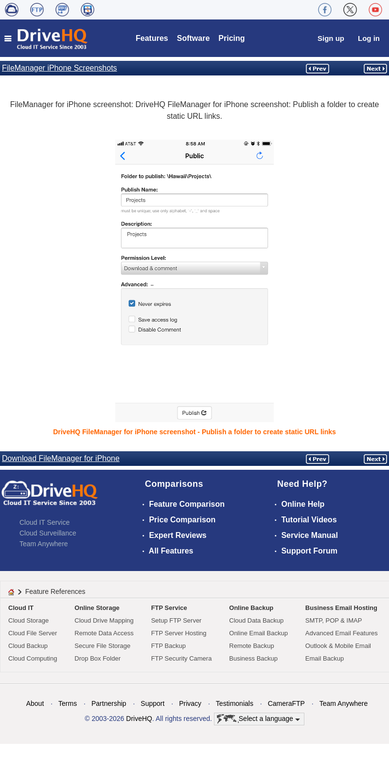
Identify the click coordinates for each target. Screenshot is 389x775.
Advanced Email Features (341, 633)
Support (152, 703)
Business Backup (253, 658)
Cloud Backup (28, 645)
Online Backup (251, 607)
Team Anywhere (43, 544)
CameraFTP (286, 703)
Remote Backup (251, 645)
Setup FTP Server (176, 620)
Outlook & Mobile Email (338, 645)
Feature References (55, 591)
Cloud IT (21, 607)
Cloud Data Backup (256, 620)
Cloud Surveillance (47, 533)
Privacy (190, 703)
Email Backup (324, 658)
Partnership (108, 703)
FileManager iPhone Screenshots (59, 68)
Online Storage (96, 607)
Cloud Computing (32, 658)
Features (152, 38)
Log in (369, 38)
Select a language (258, 719)
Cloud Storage (28, 620)
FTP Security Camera (181, 658)
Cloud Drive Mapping (103, 620)
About (35, 703)
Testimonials (234, 703)
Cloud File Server (32, 633)
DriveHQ (139, 718)
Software (193, 38)
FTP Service (169, 607)
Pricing (231, 38)
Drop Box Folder (97, 658)
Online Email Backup (258, 633)
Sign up (331, 38)
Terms (67, 703)
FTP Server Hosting (179, 633)
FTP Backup (168, 645)
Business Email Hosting (341, 607)
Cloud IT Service (44, 522)
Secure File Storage (102, 645)
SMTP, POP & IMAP (333, 620)
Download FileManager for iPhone (61, 458)
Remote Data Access (103, 633)
